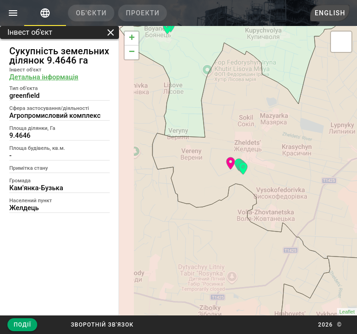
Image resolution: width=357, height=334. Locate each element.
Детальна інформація (43, 77)
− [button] (132, 52)
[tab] (45, 13)
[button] (102, 324)
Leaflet (347, 312)
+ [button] (132, 38)
